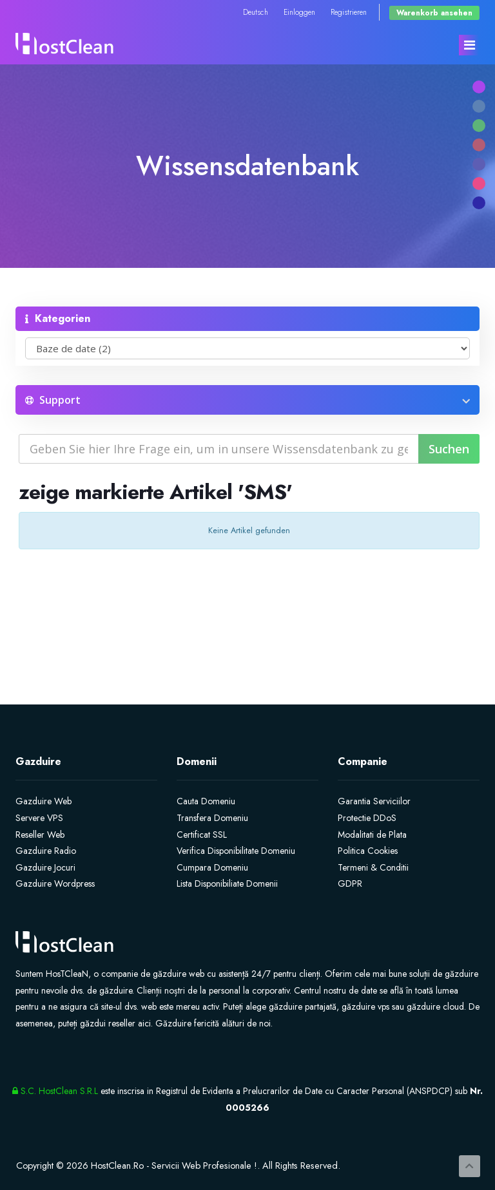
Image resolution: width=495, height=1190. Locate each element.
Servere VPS (39, 817)
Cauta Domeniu (206, 801)
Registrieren (349, 11)
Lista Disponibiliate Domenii (227, 883)
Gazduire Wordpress (55, 883)
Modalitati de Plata (372, 834)
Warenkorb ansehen (434, 12)
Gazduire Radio (45, 850)
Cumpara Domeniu (212, 867)
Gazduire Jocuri (45, 867)
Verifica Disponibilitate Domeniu (236, 850)
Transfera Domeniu (212, 817)
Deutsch (255, 11)
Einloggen (299, 11)
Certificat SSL (202, 834)
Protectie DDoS (367, 817)
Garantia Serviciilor (374, 801)
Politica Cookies (368, 850)
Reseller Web (39, 834)
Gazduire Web (43, 801)
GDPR (350, 883)
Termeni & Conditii (373, 867)
